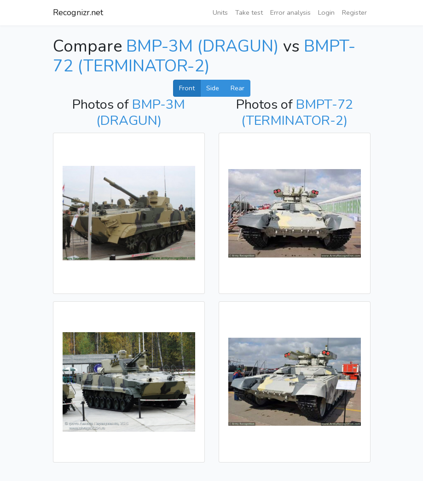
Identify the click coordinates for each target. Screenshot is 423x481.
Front (187, 88)
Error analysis (290, 12)
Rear (237, 88)
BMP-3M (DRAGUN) (202, 46)
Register (354, 12)
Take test (249, 12)
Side (212, 88)
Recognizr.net (78, 12)
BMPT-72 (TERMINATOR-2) (204, 56)
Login (326, 12)
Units (220, 12)
